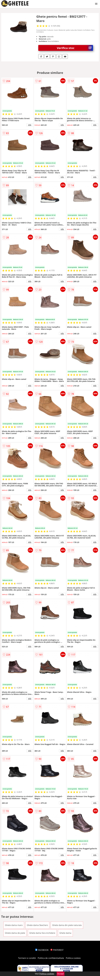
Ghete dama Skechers (37, 925)
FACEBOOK (42, 950)
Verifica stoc (75, 48)
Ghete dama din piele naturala (67, 925)
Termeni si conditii (27, 958)
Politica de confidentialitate (51, 958)
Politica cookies (73, 958)
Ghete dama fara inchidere (42, 933)
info (29, 125)
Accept (60, 973)
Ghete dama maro (14, 925)
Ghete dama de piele (15, 933)
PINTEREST (56, 950)
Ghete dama (65, 933)
